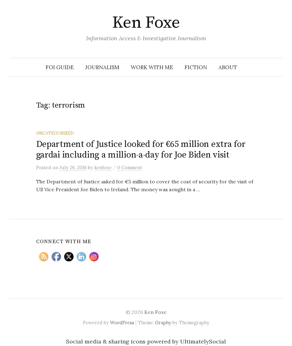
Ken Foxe (146, 22)
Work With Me (152, 67)
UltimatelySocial (203, 341)
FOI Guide (60, 67)
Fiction (196, 67)
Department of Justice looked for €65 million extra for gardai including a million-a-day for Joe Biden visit (140, 149)
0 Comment (129, 167)
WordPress (122, 323)
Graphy (163, 323)
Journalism (102, 67)
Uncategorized (55, 133)
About (227, 67)
